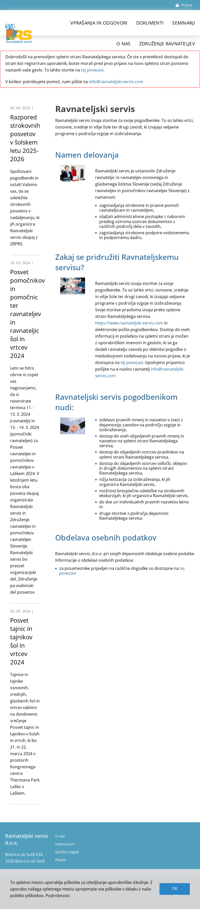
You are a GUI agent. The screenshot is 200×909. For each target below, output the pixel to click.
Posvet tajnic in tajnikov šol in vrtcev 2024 (21, 641)
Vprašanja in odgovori (98, 23)
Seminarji (183, 23)
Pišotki (60, 860)
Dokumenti (150, 23)
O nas (60, 836)
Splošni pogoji (67, 851)
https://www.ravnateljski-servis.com (129, 323)
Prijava (184, 5)
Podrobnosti (58, 895)
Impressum (64, 844)
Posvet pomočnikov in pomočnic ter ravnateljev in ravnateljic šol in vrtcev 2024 (27, 314)
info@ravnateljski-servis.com (116, 81)
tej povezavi (92, 70)
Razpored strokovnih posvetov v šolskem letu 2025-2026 (25, 138)
